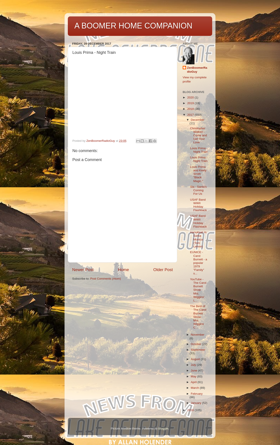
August (196, 359)
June (194, 370)
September (198, 349)
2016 (191, 410)
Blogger (163, 428)
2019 (191, 103)
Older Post (163, 269)
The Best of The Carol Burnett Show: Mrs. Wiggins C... (198, 317)
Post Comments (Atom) (105, 278)
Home (123, 269)
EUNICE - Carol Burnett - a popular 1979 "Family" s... (198, 263)
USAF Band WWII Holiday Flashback (198, 205)
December (197, 119)
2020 (191, 97)
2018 (191, 108)
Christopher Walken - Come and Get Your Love (198, 135)
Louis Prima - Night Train (199, 150)
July (194, 364)
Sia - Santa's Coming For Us (198, 190)
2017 (191, 114)
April (194, 382)
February (197, 393)
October (196, 344)
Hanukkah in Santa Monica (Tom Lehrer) (198, 239)
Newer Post (83, 269)
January (196, 403)
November (197, 334)
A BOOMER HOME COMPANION (133, 25)
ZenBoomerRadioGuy (197, 70)
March (195, 387)
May (194, 376)
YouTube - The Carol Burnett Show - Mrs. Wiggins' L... (198, 290)
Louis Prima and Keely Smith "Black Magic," (198, 174)
